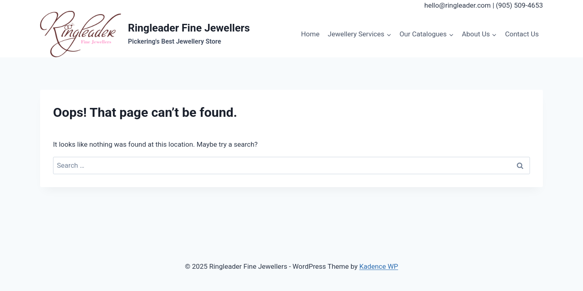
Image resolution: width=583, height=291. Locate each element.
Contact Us (521, 34)
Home (310, 34)
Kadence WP (378, 266)
